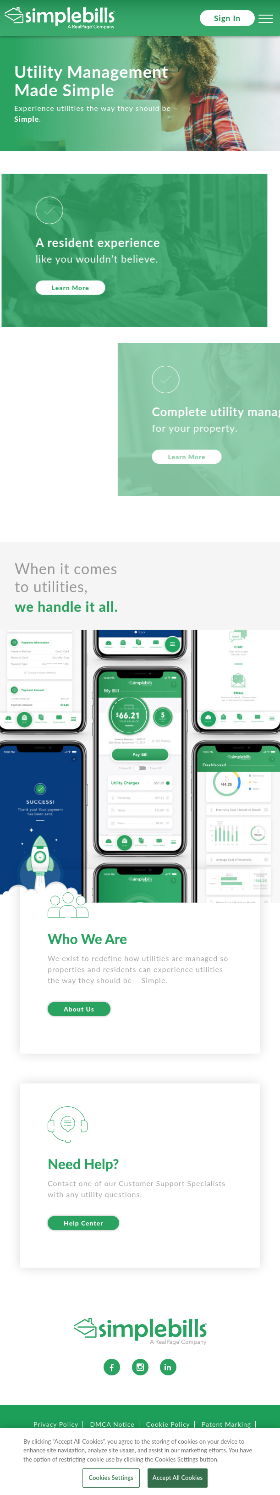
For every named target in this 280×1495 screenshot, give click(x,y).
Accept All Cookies (178, 1480)
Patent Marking (226, 1424)
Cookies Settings (110, 1480)
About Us (79, 1009)
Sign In (227, 18)
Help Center (83, 1223)
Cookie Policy (168, 1424)
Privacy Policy (55, 1424)
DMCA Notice (112, 1424)
